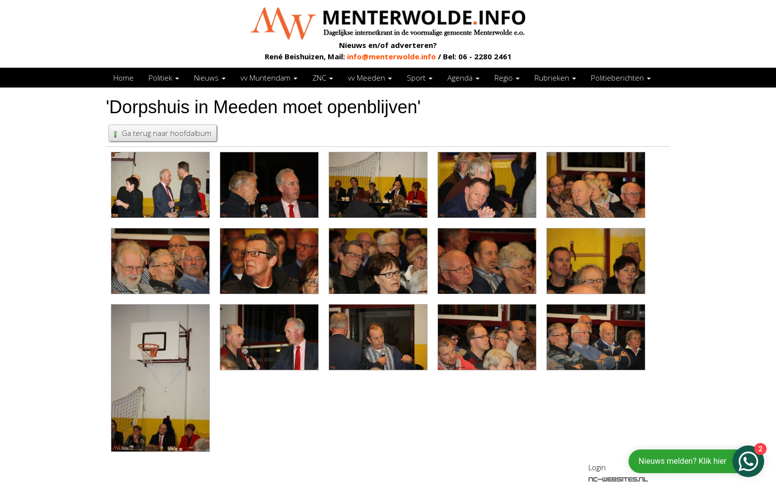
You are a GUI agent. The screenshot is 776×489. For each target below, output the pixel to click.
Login (597, 467)
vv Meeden (370, 78)
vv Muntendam (269, 78)
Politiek (163, 78)
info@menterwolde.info (391, 56)
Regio (507, 78)
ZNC (322, 78)
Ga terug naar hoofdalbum (161, 133)
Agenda (463, 78)
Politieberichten (621, 78)
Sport (420, 78)
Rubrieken (555, 78)
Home (123, 78)
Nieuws (210, 78)
